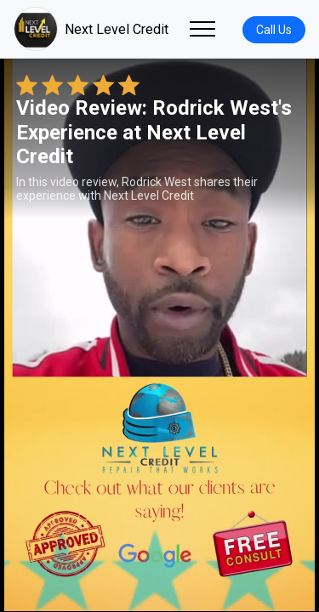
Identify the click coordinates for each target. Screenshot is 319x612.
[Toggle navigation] (202, 29)
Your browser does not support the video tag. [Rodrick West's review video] (159, 335)
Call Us (274, 30)
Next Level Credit (91, 29)
